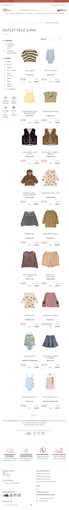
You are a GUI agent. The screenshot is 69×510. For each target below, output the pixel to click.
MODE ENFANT (20, 13)
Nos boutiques (8, 471)
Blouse (9, 64)
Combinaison (11, 89)
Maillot (9, 62)
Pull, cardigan (11, 70)
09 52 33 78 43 (43, 501)
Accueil (13, 23)
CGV (37, 488)
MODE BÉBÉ (12, 13)
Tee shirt (9, 67)
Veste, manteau (10, 85)
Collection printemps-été (11, 52)
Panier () (63, 5)
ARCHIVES (61, 13)
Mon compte (55, 5)
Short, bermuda (10, 74)
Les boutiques (7, 5)
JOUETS (56, 13)
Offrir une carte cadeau (12, 483)
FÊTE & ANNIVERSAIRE (39, 13)
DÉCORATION (49, 13)
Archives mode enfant (35, 23)
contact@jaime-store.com (46, 498)
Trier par (43, 39)
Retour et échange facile (43, 476)
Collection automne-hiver (10, 46)
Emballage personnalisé (43, 479)
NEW (6, 13)
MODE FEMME (28, 13)
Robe (9, 81)
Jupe (8, 78)
